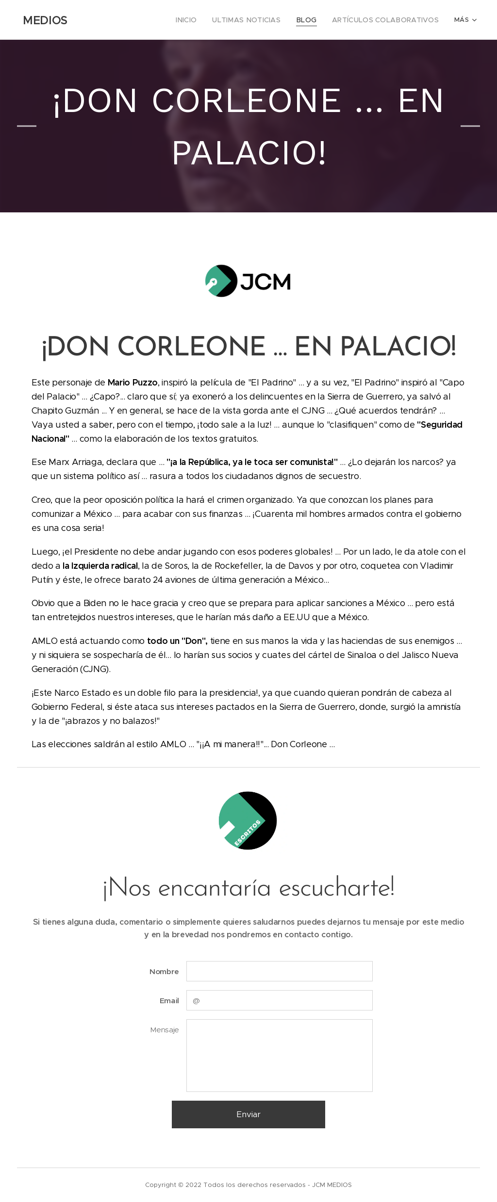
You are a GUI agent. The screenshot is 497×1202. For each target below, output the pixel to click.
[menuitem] (114, 20)
